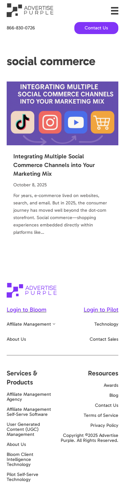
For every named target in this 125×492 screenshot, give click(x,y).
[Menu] (114, 10)
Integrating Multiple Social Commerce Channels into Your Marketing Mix (54, 165)
